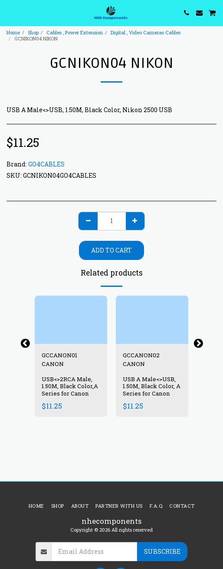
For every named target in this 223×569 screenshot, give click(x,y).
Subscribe (162, 551)
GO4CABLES (46, 164)
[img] (71, 320)
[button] (9, 12)
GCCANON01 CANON (59, 359)
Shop (33, 32)
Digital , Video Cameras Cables (145, 32)
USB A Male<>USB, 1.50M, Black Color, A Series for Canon (151, 386)
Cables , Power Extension (74, 32)
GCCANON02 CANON (141, 359)
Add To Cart (111, 250)
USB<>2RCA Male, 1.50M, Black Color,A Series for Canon (70, 386)
